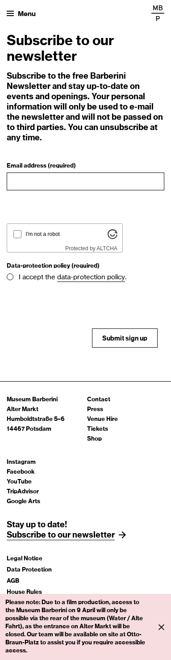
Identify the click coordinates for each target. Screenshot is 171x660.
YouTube (19, 482)
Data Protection (29, 570)
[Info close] (161, 627)
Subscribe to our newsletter (61, 535)
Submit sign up (124, 339)
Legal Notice (24, 559)
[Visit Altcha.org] (112, 237)
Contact (98, 400)
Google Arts (23, 501)
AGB (13, 581)
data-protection (82, 277)
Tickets (97, 429)
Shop (94, 439)
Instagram (21, 462)
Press (95, 409)
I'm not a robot (43, 234)
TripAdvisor (23, 492)
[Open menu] (21, 13)
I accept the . (72, 277)
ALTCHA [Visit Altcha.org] (106, 248)
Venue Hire (102, 419)
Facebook (21, 472)
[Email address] (85, 181)
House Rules (24, 592)
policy (116, 277)
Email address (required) (41, 166)
